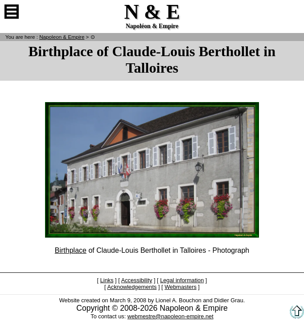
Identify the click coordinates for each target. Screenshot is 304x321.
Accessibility (136, 280)
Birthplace (70, 250)
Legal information (182, 280)
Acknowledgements (131, 287)
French (292, 11)
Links (107, 280)
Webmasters (180, 287)
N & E (61, 37)
